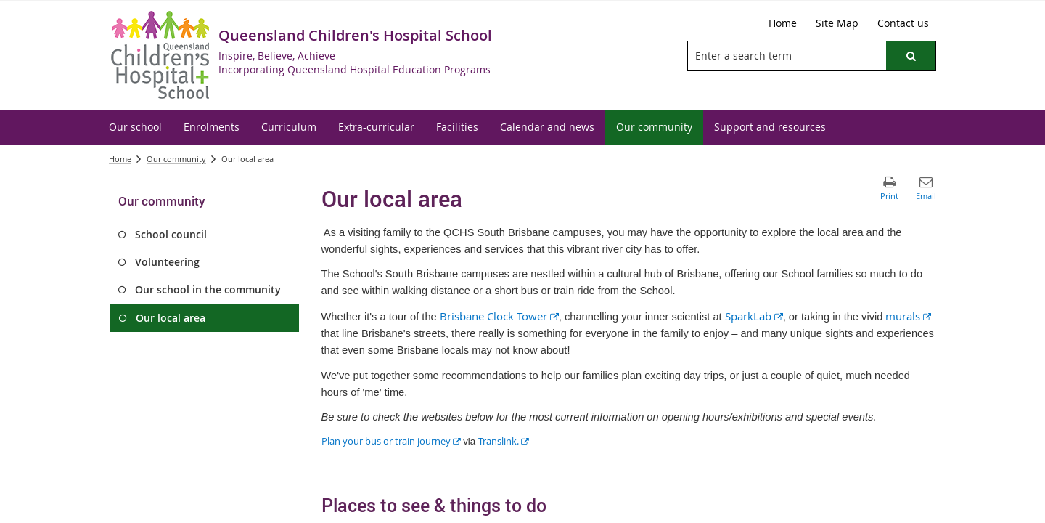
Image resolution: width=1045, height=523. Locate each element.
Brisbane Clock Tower (499, 316)
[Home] (782, 23)
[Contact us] (903, 23)
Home (120, 158)
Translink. (503, 440)
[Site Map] (837, 23)
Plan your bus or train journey (391, 440)
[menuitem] (135, 127)
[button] (910, 55)
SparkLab (754, 316)
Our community (176, 158)
